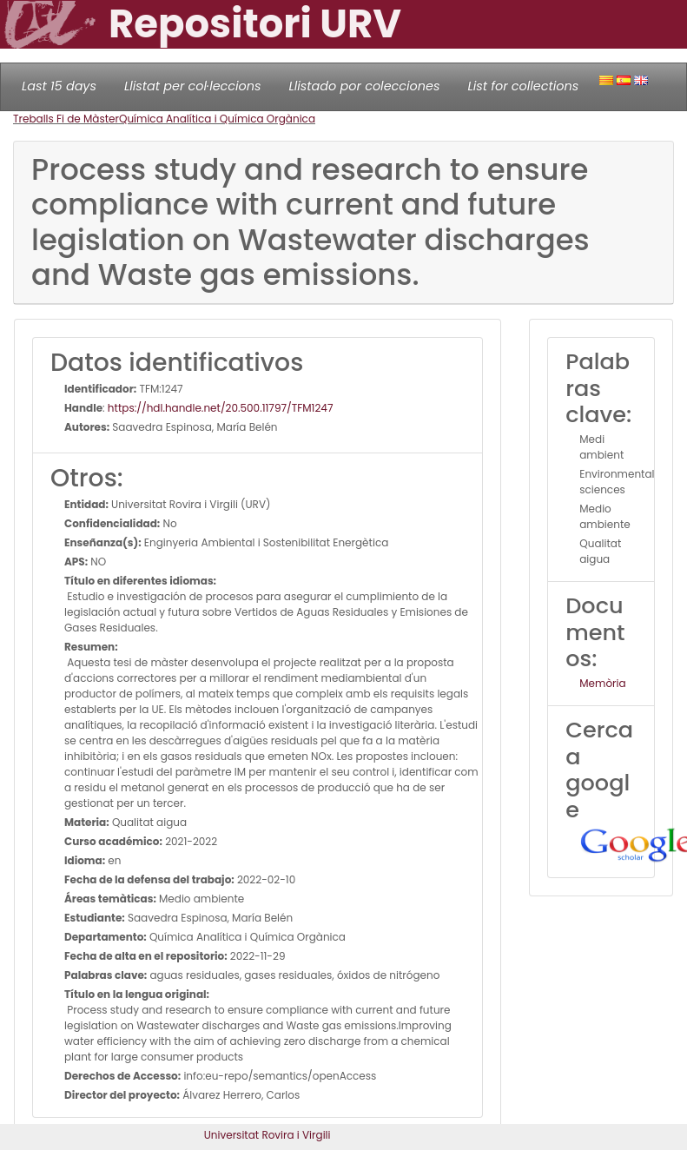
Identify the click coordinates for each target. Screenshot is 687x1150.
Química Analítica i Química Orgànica (217, 118)
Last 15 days (59, 86)
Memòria (602, 683)
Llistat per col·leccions (192, 86)
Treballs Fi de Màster (66, 118)
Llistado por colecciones (364, 86)
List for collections (522, 86)
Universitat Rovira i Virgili (267, 1134)
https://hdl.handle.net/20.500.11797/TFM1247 (221, 407)
